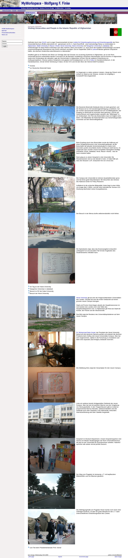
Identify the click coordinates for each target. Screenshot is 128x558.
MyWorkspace (22, 10)
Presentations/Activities (8, 32)
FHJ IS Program (72, 13)
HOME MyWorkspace (8, 28)
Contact (92, 13)
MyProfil (4, 30)
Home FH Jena (6, 10)
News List (4, 34)
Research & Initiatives (45, 13)
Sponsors (83, 13)
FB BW (14, 10)
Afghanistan (59, 13)
